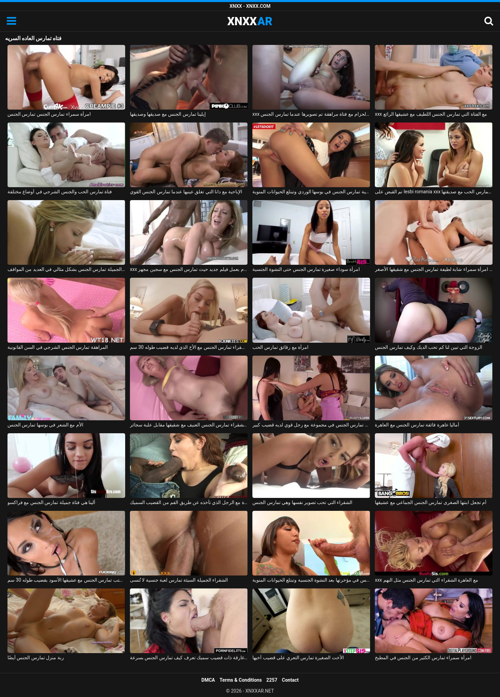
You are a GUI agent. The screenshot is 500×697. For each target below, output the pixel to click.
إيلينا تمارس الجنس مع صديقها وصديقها (168, 114)
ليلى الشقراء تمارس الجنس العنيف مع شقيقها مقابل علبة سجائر (189, 424)
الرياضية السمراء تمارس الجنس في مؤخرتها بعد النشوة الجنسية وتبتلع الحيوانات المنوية (311, 580)
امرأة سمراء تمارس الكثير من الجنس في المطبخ (423, 657)
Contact (290, 680)
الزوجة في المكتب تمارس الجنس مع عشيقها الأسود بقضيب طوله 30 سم (66, 580)
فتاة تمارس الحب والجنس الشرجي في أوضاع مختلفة (59, 191)
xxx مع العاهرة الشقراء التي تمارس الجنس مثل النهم (426, 580)
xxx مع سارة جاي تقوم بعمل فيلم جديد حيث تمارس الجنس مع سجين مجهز (189, 269)
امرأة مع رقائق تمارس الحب (280, 347)
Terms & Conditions (241, 680)
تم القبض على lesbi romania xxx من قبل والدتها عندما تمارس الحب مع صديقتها (434, 191)
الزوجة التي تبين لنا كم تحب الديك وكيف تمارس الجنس (428, 347)
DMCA (208, 680)
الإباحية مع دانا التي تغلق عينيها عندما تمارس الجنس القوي (186, 191)
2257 (271, 680)
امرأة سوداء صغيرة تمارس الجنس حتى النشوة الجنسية (306, 269)
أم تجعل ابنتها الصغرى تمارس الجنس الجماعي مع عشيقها (430, 502)
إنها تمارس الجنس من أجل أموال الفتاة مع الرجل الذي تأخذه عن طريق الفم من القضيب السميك (189, 502)
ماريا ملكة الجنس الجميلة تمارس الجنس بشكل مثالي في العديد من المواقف (66, 269)
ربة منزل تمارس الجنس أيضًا (35, 657)
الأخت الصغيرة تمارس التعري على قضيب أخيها (298, 657)
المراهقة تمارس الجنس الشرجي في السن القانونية (57, 347)
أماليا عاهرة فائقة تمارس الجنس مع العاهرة (417, 424)
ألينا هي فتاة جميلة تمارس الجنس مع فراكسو (51, 502)
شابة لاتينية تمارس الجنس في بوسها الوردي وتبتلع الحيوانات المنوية (311, 191)
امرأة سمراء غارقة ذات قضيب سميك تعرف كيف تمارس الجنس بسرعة (189, 657)
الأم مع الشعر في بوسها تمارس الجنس (45, 424)
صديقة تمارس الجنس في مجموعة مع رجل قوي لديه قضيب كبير (311, 424)
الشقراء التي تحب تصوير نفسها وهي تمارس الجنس (302, 502)
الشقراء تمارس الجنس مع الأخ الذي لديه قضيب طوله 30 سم (189, 347)
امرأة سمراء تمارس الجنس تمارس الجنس (49, 114)
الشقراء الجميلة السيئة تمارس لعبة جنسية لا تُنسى (179, 580)
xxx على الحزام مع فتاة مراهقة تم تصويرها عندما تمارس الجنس (311, 114)
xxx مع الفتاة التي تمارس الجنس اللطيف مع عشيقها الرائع (431, 114)
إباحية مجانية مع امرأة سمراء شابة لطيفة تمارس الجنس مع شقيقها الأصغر (434, 269)
